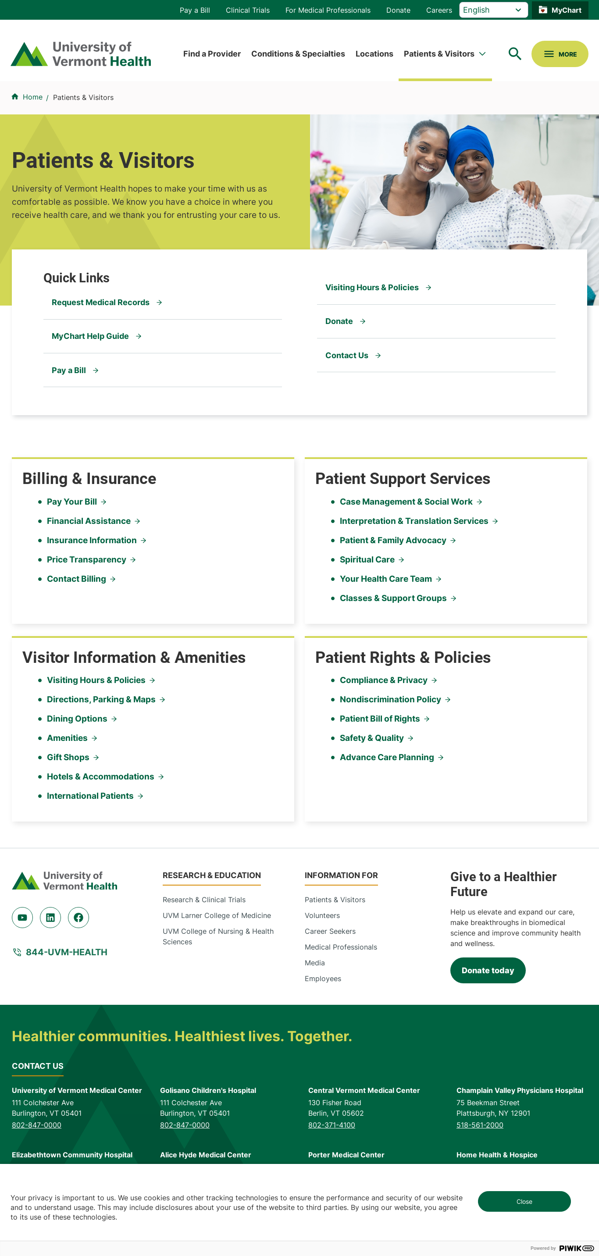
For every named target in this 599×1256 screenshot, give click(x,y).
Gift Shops (68, 757)
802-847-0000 (36, 1125)
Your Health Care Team (386, 579)
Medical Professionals (341, 947)
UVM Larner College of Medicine (217, 915)
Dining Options (77, 719)
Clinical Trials (248, 10)
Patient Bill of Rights (380, 719)
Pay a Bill (195, 10)
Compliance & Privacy (384, 680)
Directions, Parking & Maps (101, 699)
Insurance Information (92, 540)
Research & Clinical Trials (204, 899)
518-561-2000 (479, 1125)
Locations (374, 53)
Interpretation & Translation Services (414, 521)
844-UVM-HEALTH (66, 952)
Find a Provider (212, 53)
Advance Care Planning (387, 757)
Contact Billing (76, 579)
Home (33, 97)
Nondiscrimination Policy (390, 699)
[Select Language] (493, 10)
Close (524, 1201)
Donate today (488, 970)
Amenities (67, 738)
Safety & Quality (372, 738)
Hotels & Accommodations (100, 777)
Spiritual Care (367, 560)
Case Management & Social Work (406, 502)
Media (315, 962)
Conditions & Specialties (298, 53)
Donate (398, 10)
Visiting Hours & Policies (96, 680)
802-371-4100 (331, 1125)
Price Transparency (86, 560)
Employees (323, 978)
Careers (439, 10)
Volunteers (322, 915)
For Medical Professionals (328, 10)
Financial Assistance (89, 521)
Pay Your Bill (72, 502)
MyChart (566, 10)
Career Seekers (330, 931)
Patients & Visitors (439, 53)
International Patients (90, 796)
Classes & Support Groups (393, 598)
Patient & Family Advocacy (393, 540)
